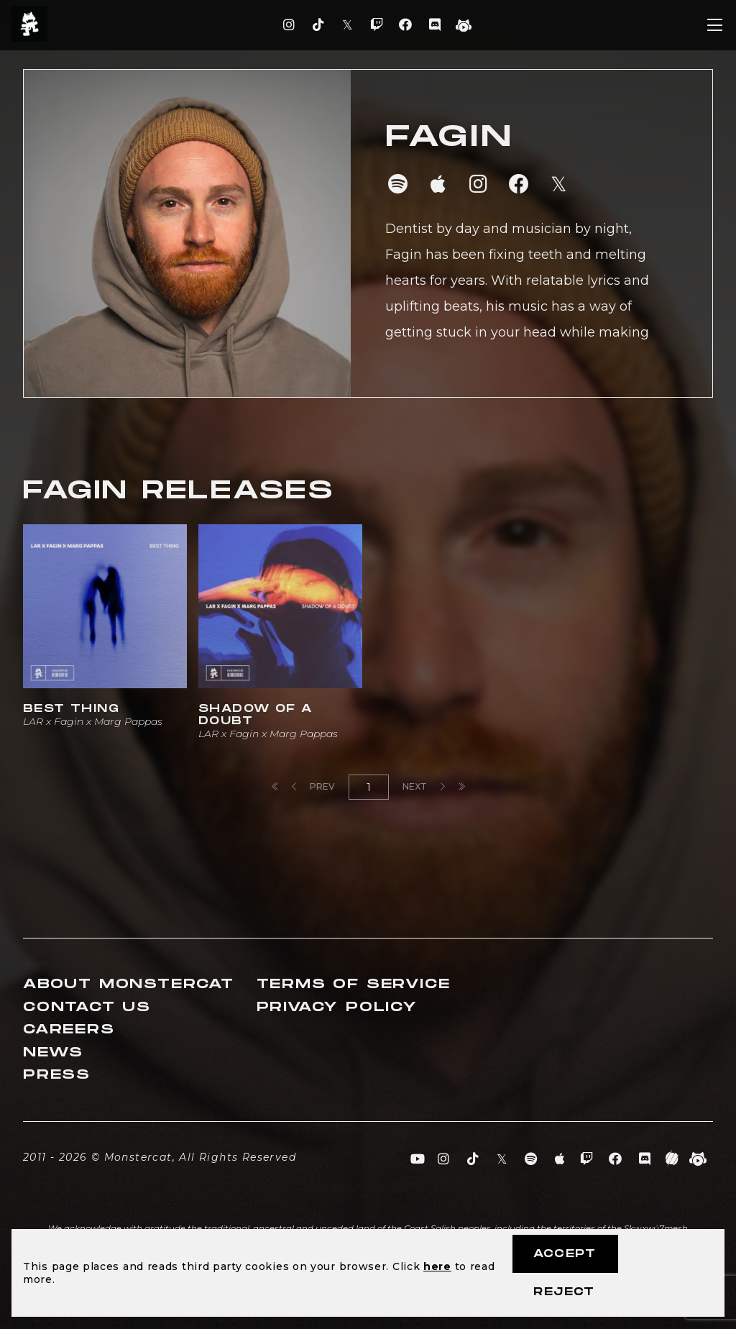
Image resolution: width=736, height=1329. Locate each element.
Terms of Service (354, 984)
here (437, 1266)
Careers (69, 1029)
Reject (563, 1292)
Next (423, 786)
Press (57, 1074)
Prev (313, 786)
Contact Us (87, 1007)
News (53, 1052)
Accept (564, 1254)
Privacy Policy (337, 1007)
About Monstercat (128, 984)
